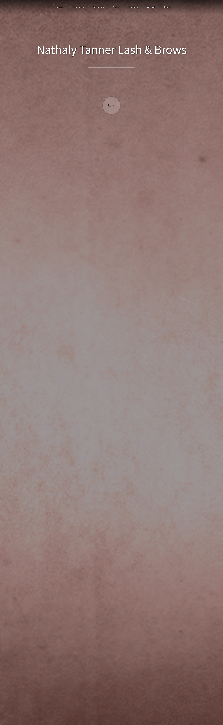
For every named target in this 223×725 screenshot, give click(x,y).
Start (111, 105)
